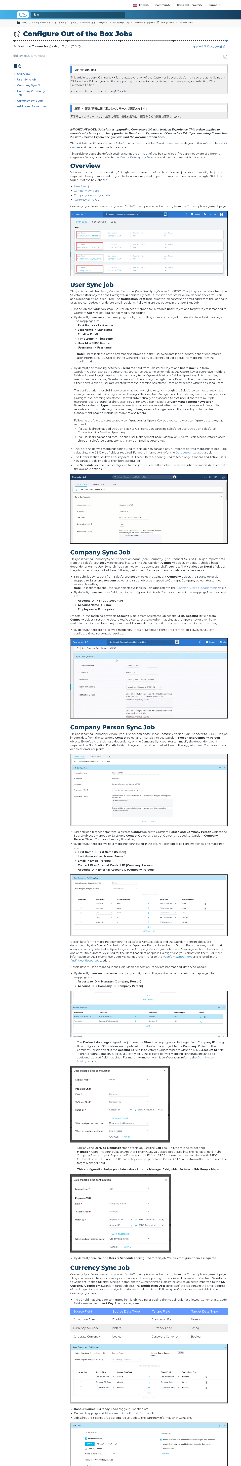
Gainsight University (189, 5)
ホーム (25, 22)
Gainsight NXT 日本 (41, 22)
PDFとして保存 (225, 57)
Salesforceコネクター (143, 22)
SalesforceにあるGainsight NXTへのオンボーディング (105, 22)
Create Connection (67, 41)
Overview (23, 73)
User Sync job (26, 79)
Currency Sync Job (30, 100)
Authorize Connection (120, 41)
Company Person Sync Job (92, 195)
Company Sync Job (30, 85)
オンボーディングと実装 (65, 22)
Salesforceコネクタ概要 (14, 41)
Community (162, 5)
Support (214, 5)
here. (127, 91)
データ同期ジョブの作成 (173, 41)
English (141, 5)
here (161, 137)
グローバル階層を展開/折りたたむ (20, 23)
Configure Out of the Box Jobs (226, 41)
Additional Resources (32, 106)
